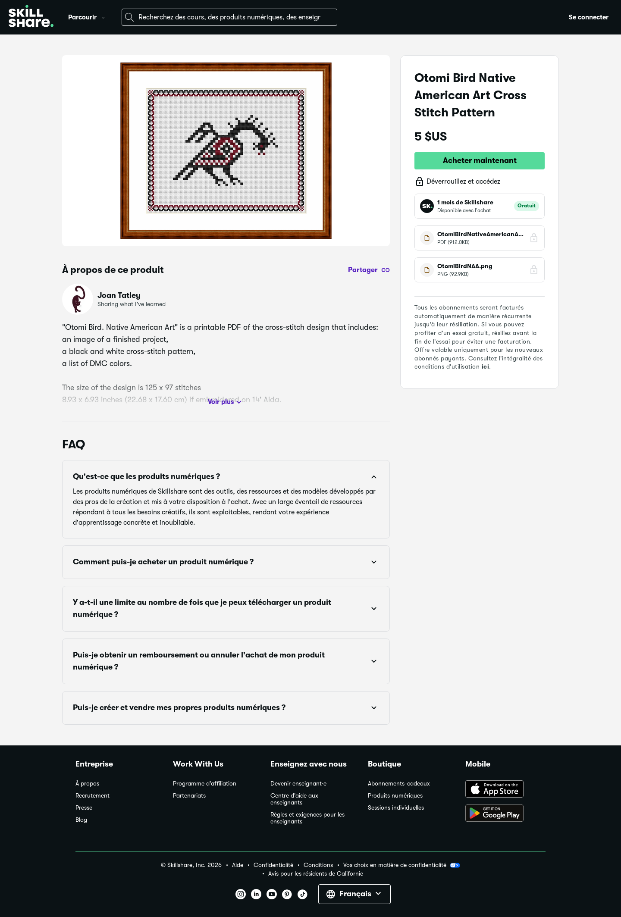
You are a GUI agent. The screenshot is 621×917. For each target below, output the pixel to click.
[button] (103, 16)
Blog (81, 820)
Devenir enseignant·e (298, 783)
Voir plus (226, 402)
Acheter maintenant (480, 160)
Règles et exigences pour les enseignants (307, 818)
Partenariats (189, 795)
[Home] (31, 17)
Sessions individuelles (396, 807)
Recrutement (92, 795)
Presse (83, 807)
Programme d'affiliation (204, 783)
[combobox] (229, 17)
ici (485, 366)
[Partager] (369, 270)
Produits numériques (395, 795)
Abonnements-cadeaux (399, 783)
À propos (87, 783)
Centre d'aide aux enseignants (294, 799)
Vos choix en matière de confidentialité (401, 865)
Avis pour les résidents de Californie (315, 873)
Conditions (318, 865)
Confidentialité (273, 865)
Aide (237, 865)
